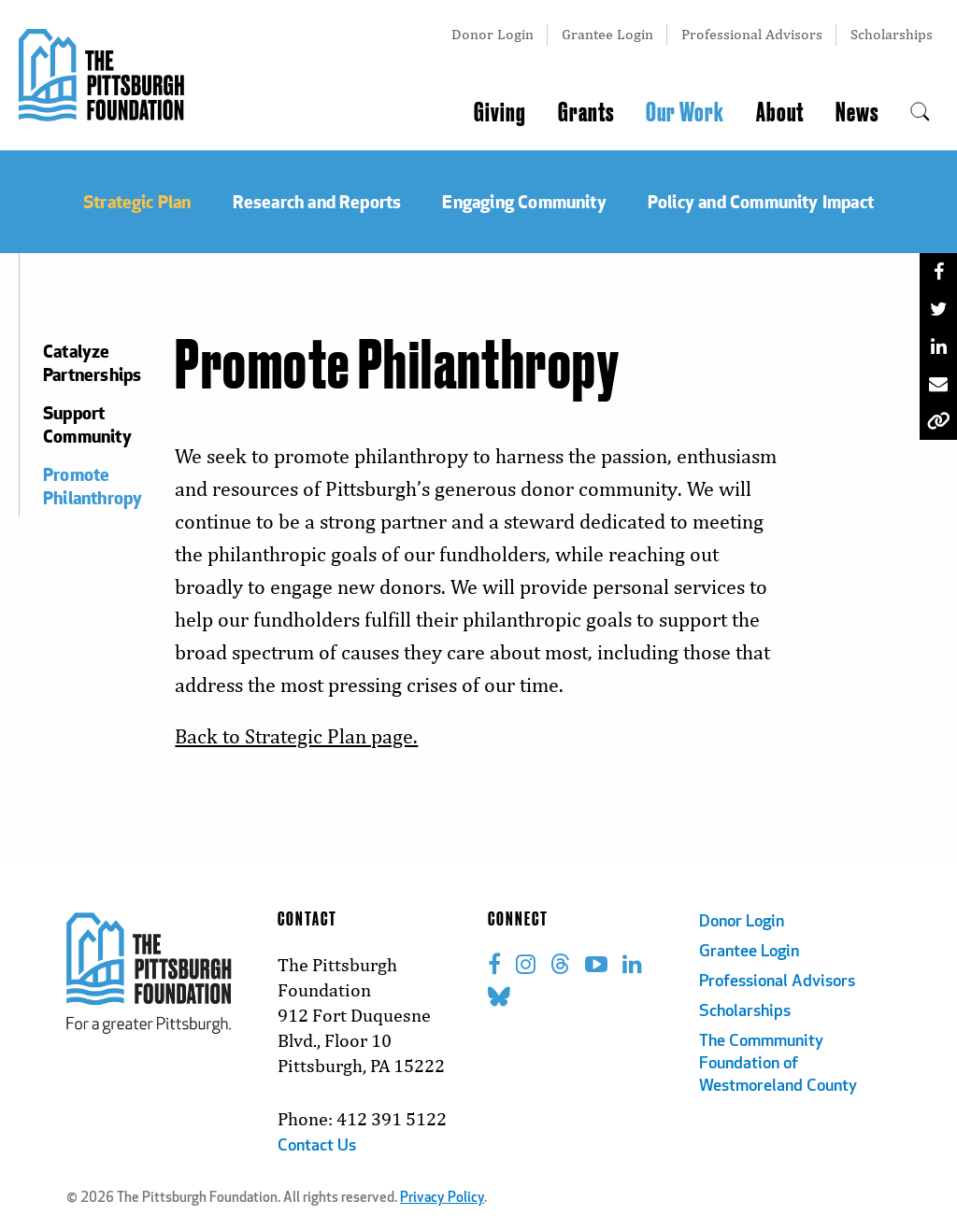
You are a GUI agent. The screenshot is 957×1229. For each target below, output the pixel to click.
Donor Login (492, 34)
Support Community (87, 424)
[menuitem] (920, 113)
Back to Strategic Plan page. (296, 736)
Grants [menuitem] (586, 113)
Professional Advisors (751, 34)
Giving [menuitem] (500, 113)
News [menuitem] (857, 113)
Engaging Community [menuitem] (524, 201)
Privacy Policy (442, 1199)
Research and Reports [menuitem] (317, 201)
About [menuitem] (780, 113)
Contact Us (317, 1146)
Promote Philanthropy (90, 485)
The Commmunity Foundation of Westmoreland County (778, 1064)
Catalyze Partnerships (90, 362)
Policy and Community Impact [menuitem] (761, 201)
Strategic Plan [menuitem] (137, 201)
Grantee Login (607, 34)
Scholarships (891, 34)
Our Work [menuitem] (685, 113)
